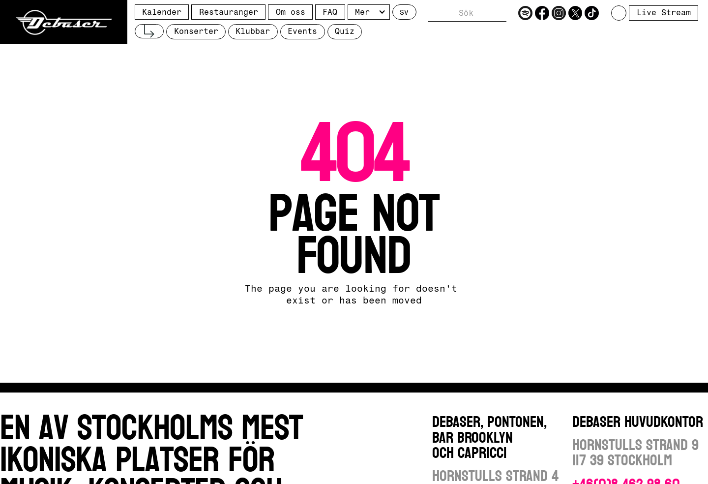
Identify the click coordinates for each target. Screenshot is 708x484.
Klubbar (253, 31)
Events (302, 31)
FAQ (330, 12)
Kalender (161, 12)
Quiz (344, 31)
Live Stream (664, 12)
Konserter (196, 31)
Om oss (290, 12)
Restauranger (228, 12)
